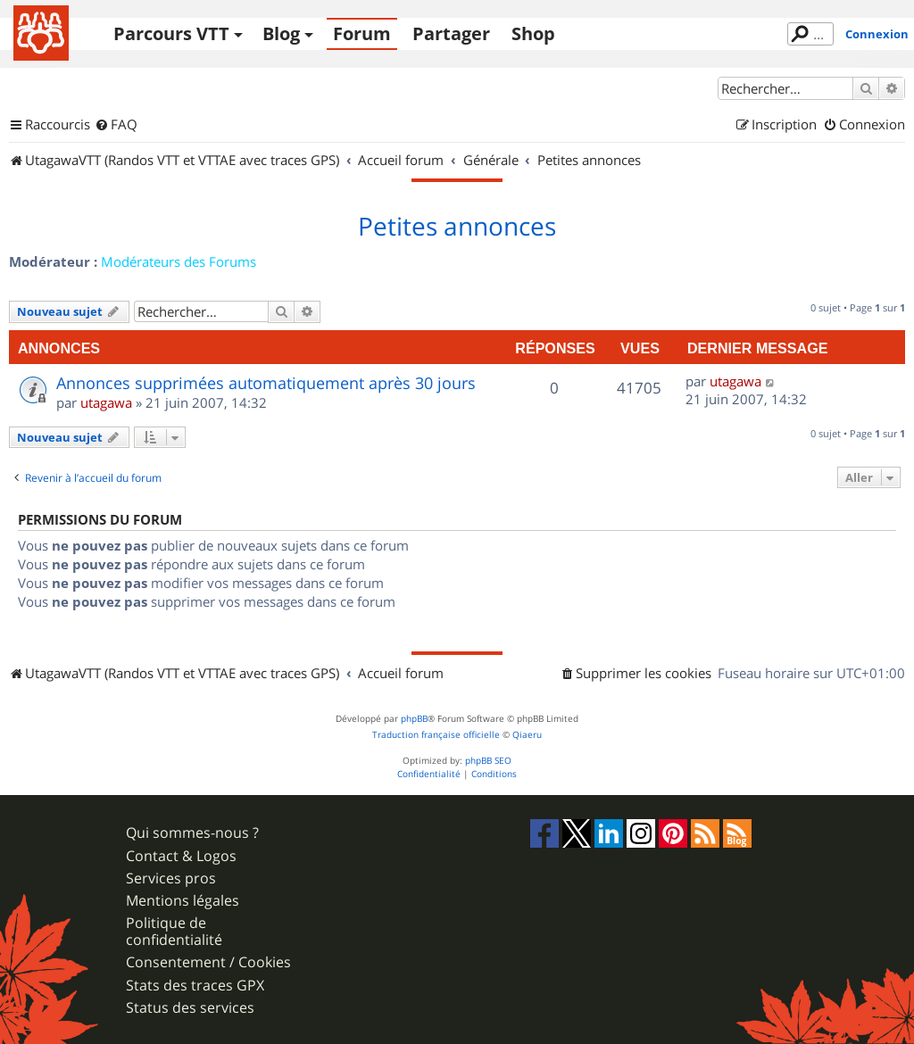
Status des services (190, 1007)
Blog (281, 33)
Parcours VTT (171, 33)
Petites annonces (457, 227)
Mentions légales (182, 900)
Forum (362, 33)
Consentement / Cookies (208, 962)
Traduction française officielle (436, 735)
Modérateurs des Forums (178, 261)
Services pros (171, 878)
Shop (533, 33)
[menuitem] (116, 125)
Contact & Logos (181, 856)
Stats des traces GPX (195, 985)
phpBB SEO (488, 760)
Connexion (877, 34)
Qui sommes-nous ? (192, 832)
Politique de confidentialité (174, 932)
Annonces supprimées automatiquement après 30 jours (266, 383)
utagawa (106, 402)
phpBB (414, 719)
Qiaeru (527, 735)
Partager (451, 33)
